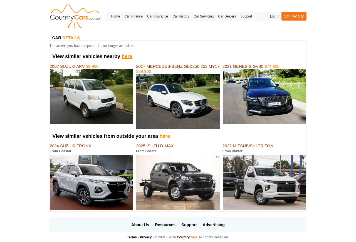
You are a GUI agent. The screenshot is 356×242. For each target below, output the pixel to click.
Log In (274, 16)
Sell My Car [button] (294, 16)
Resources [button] (165, 225)
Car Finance (134, 16)
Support (246, 16)
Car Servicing (204, 16)
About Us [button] (140, 225)
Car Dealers (227, 16)
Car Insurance (157, 16)
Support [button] (189, 225)
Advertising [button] (214, 225)
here (127, 56)
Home (115, 16)
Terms (132, 237)
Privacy (146, 237)
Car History (180, 16)
